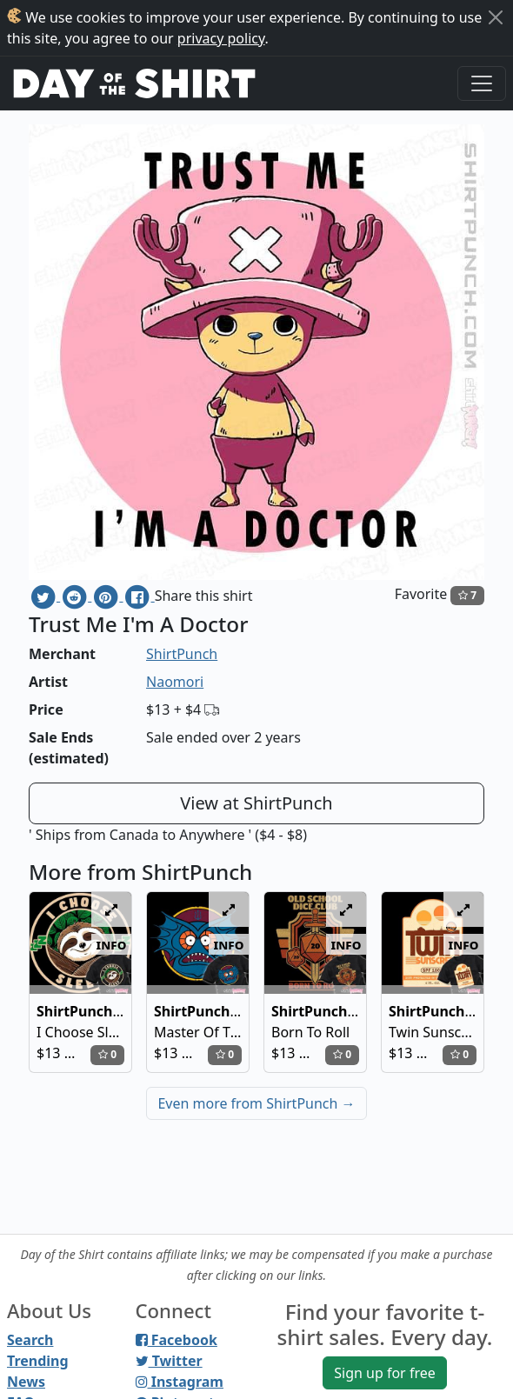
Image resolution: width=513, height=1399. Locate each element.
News (26, 1381)
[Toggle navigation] (481, 83)
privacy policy (221, 38)
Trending (38, 1360)
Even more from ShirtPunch (256, 1103)
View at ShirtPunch (256, 803)
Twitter (169, 1360)
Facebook (176, 1339)
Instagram (179, 1381)
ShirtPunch (181, 653)
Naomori (174, 681)
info (112, 944)
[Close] (495, 17)
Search (30, 1339)
